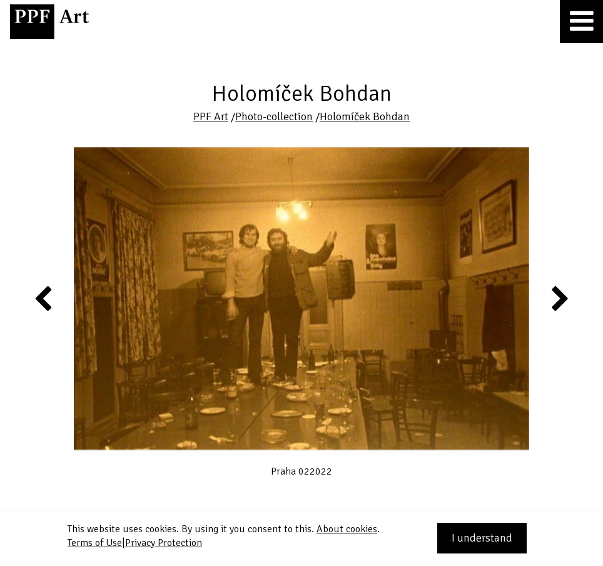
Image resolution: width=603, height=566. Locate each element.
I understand (482, 538)
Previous (43, 298)
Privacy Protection (163, 543)
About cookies (347, 529)
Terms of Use (95, 543)
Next (559, 298)
